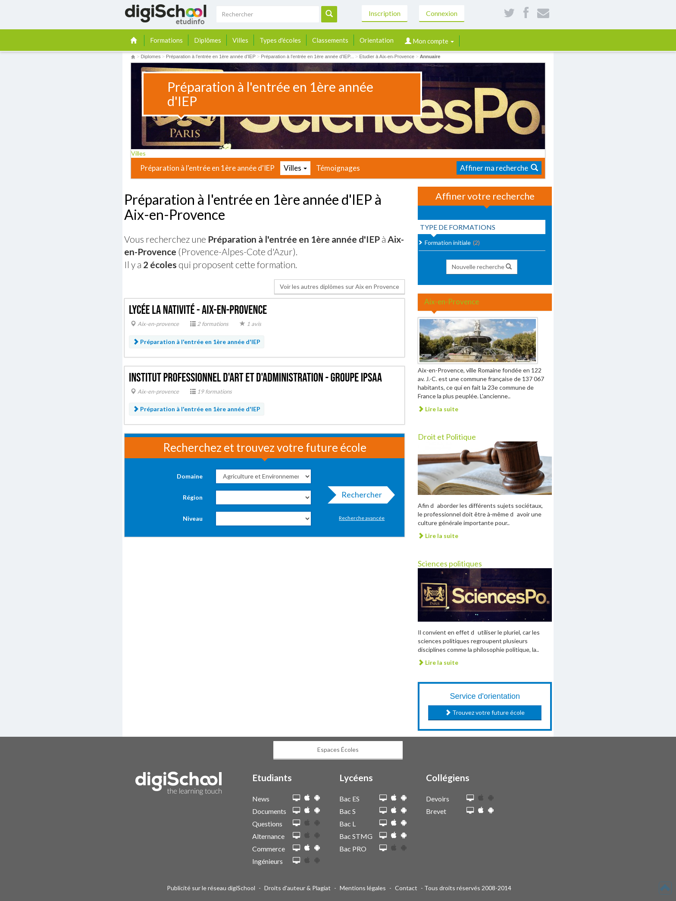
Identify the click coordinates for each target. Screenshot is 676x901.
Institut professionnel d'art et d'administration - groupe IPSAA (255, 378)
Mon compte (429, 41)
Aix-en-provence (155, 323)
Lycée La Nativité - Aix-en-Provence (198, 310)
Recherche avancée (362, 518)
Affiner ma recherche (499, 167)
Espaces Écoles (338, 749)
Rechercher (359, 497)
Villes (240, 40)
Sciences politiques (450, 563)
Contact (406, 888)
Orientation (377, 40)
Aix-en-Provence (451, 301)
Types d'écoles (280, 40)
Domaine (190, 476)
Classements (330, 40)
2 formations (209, 323)
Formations (166, 40)
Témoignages (338, 167)
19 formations (211, 391)
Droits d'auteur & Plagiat (297, 888)
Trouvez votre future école (485, 712)
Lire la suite (438, 409)
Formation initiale (448, 242)
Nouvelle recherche (482, 266)
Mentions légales (363, 888)
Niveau (193, 518)
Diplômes (207, 40)
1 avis (250, 323)
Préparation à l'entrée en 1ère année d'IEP (207, 167)
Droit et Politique (447, 436)
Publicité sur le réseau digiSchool (211, 888)
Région (193, 497)
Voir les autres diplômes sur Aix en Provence (339, 286)
